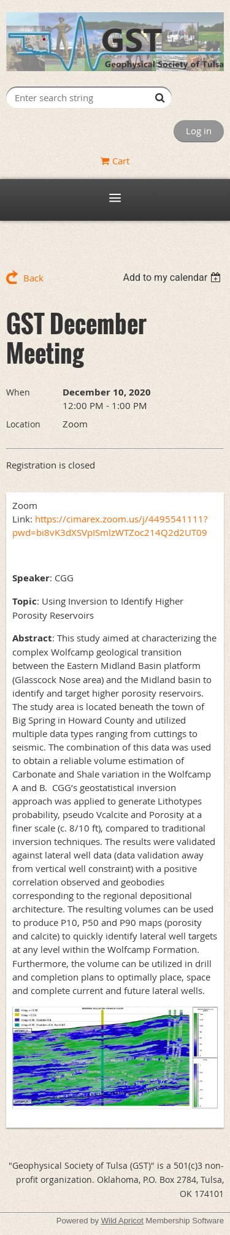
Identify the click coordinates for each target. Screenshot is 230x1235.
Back (33, 278)
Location (23, 424)
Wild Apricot (122, 1220)
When (18, 392)
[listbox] (173, 277)
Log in (199, 130)
